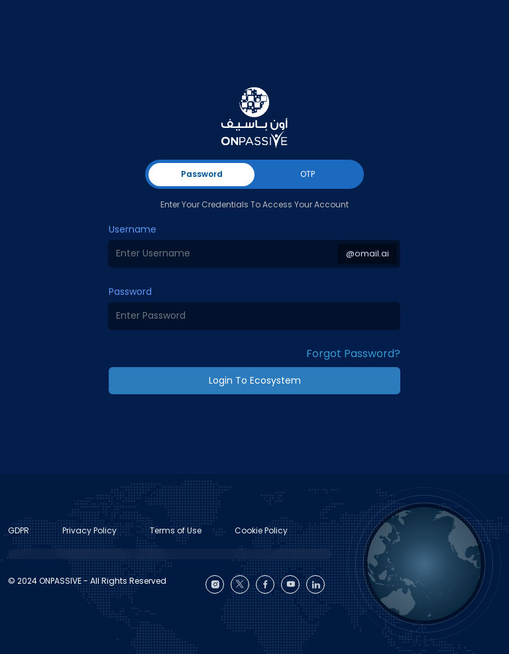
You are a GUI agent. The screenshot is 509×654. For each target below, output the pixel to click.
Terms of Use (175, 530)
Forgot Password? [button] (353, 353)
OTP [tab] (307, 174)
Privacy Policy (89, 530)
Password (130, 291)
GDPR (18, 530)
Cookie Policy (261, 530)
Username (132, 229)
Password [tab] (202, 174)
